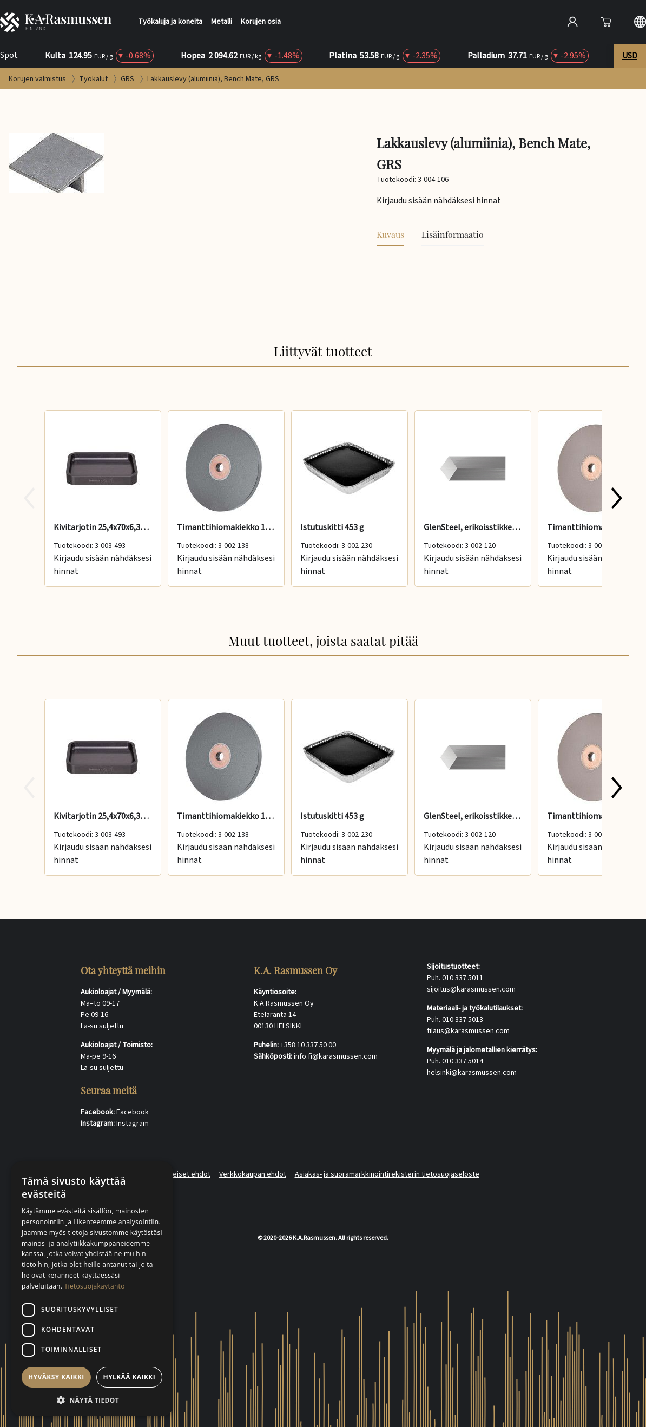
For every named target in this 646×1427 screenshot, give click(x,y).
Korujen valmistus (38, 79)
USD (629, 56)
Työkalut (94, 79)
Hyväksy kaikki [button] (56, 1377)
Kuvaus (390, 234)
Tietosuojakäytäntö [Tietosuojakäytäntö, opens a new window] (94, 1286)
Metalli (221, 22)
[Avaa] (606, 22)
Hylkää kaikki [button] (129, 1377)
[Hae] (535, 20)
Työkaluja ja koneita (170, 22)
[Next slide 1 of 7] (617, 498)
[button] (92, 1400)
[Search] (458, 21)
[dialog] (92, 1288)
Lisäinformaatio (452, 234)
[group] (323, 498)
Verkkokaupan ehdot (252, 1174)
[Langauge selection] (640, 22)
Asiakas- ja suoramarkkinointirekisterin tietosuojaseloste (387, 1174)
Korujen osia (261, 22)
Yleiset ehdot (188, 1174)
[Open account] (572, 22)
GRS (128, 79)
